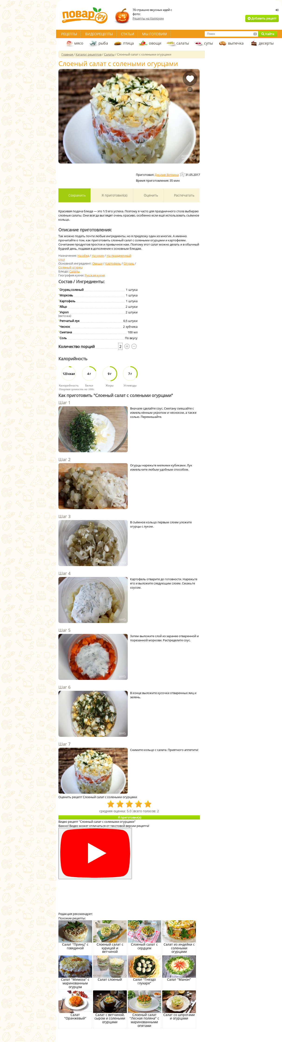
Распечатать (183, 195)
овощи (155, 43)
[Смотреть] (95, 853)
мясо (78, 43)
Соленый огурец (70, 267)
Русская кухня (95, 275)
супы (208, 43)
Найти (267, 34)
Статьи (127, 34)
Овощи (97, 263)
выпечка (236, 43)
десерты (266, 43)
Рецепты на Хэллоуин (148, 18)
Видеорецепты (99, 34)
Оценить (150, 195)
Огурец (129, 263)
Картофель (113, 263)
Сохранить (76, 195)
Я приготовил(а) (114, 195)
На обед (83, 255)
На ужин (98, 255)
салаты (182, 43)
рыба (103, 43)
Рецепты (69, 34)
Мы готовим (154, 34)
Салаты (74, 271)
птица (128, 43)
